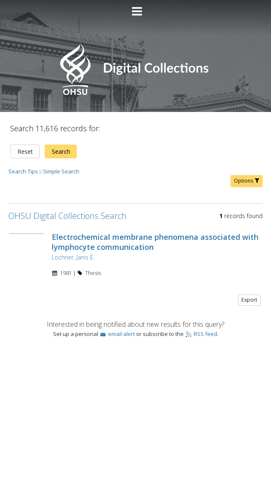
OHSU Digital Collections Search (67, 215)
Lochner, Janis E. (73, 257)
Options (246, 180)
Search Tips (23, 171)
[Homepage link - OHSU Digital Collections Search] (135, 93)
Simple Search (61, 171)
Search (61, 151)
